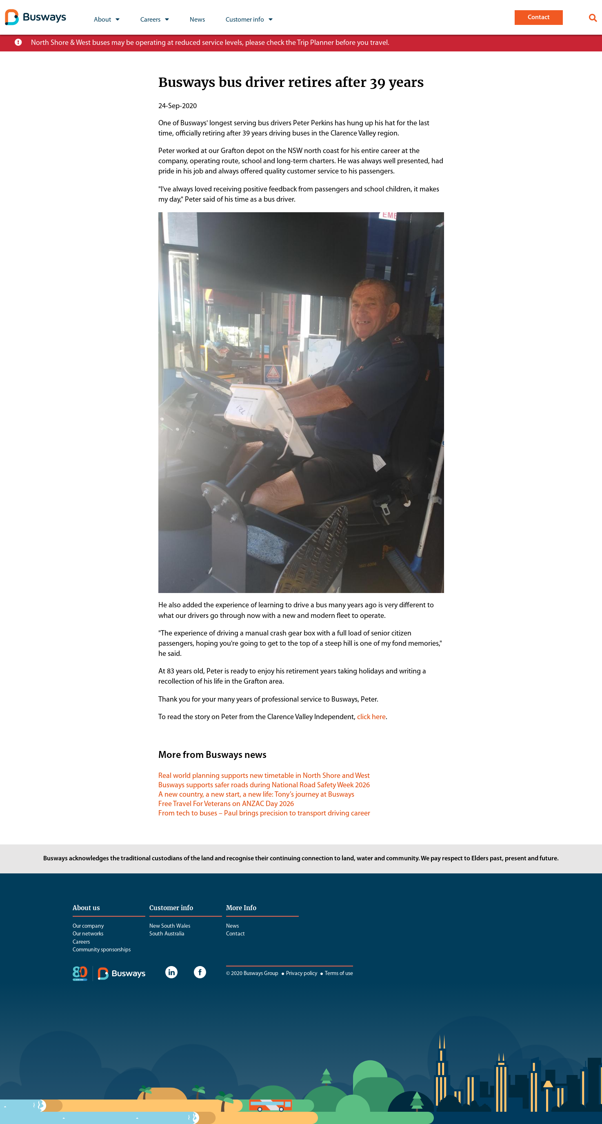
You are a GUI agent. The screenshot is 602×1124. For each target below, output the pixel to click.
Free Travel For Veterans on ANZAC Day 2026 (226, 804)
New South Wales (169, 926)
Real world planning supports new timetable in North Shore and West (264, 776)
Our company (88, 926)
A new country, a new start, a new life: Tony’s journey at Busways (256, 795)
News (232, 926)
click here (371, 717)
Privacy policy (298, 973)
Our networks (88, 934)
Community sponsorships (102, 950)
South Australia (166, 934)
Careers (81, 942)
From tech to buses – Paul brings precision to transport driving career (264, 813)
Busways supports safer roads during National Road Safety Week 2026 (264, 785)
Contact (235, 934)
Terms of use (335, 973)
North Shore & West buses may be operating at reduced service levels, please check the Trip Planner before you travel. (210, 43)
